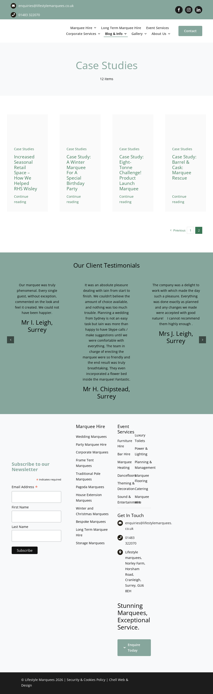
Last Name (20, 526)
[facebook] (179, 10)
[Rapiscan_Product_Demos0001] (132, 116)
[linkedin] (198, 10)
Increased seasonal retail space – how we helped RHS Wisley (25, 173)
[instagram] (188, 10)
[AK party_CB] (80, 116)
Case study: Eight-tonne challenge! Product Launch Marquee (131, 173)
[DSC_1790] (27, 116)
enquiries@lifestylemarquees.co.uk (46, 5)
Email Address (25, 487)
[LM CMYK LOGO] (27, 26)
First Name (20, 507)
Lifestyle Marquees (40, 679)
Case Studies (24, 149)
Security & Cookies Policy (86, 679)
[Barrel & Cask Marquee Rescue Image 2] (185, 116)
